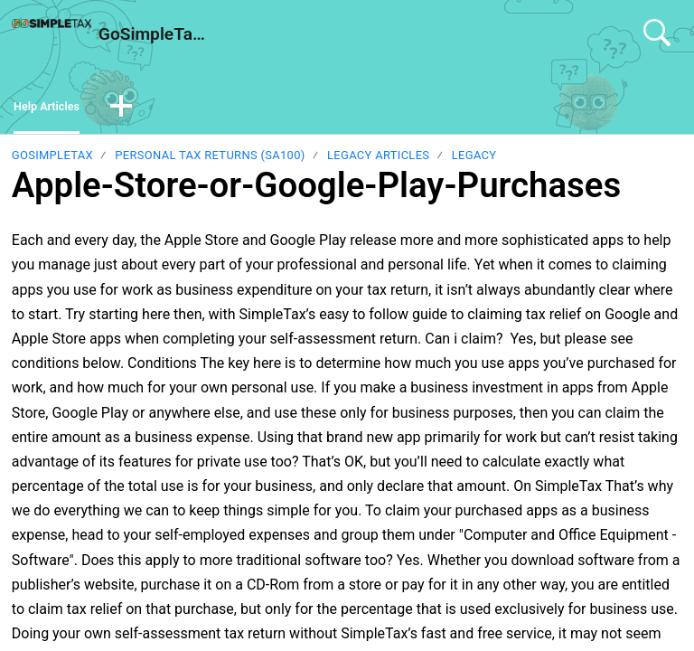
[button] (139, 110)
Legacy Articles (378, 160)
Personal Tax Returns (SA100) (210, 160)
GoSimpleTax (52, 160)
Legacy (474, 160)
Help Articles (56, 109)
